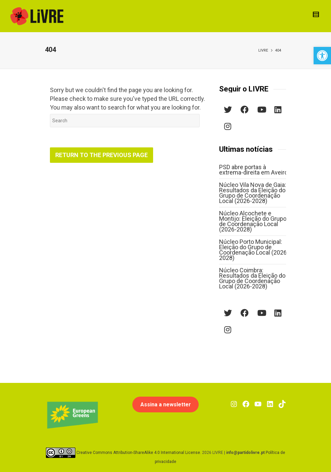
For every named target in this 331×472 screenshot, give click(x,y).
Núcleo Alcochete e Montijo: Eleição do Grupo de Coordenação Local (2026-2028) (252, 221)
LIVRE (263, 50)
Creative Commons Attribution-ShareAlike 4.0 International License (138, 452)
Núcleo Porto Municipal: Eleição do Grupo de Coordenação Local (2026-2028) (254, 249)
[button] (322, 55)
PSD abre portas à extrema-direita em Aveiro (253, 169)
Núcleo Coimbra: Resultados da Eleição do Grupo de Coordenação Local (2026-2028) (252, 278)
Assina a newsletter (165, 404)
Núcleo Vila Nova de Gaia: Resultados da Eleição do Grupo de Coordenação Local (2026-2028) (252, 192)
